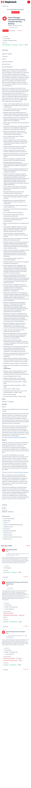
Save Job (12, 30)
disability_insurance (8, 526)
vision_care (6, 522)
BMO (10, 25)
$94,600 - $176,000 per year (11, 652)
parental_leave (7, 520)
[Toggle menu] (28, 2)
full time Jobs (7, 38)
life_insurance (7, 528)
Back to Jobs (5, 6)
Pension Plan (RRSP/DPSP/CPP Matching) (13, 524)
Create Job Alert (15, 12)
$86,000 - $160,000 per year (10, 40)
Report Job (19, 30)
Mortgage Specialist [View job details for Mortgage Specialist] (11, 549)
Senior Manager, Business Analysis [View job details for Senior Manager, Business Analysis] (15, 631)
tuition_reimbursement (9, 518)
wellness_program (8, 535)
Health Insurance (8, 539)
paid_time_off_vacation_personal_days (13, 537)
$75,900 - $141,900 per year (11, 607)
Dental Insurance (8, 533)
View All (28, 545)
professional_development (10, 531)
